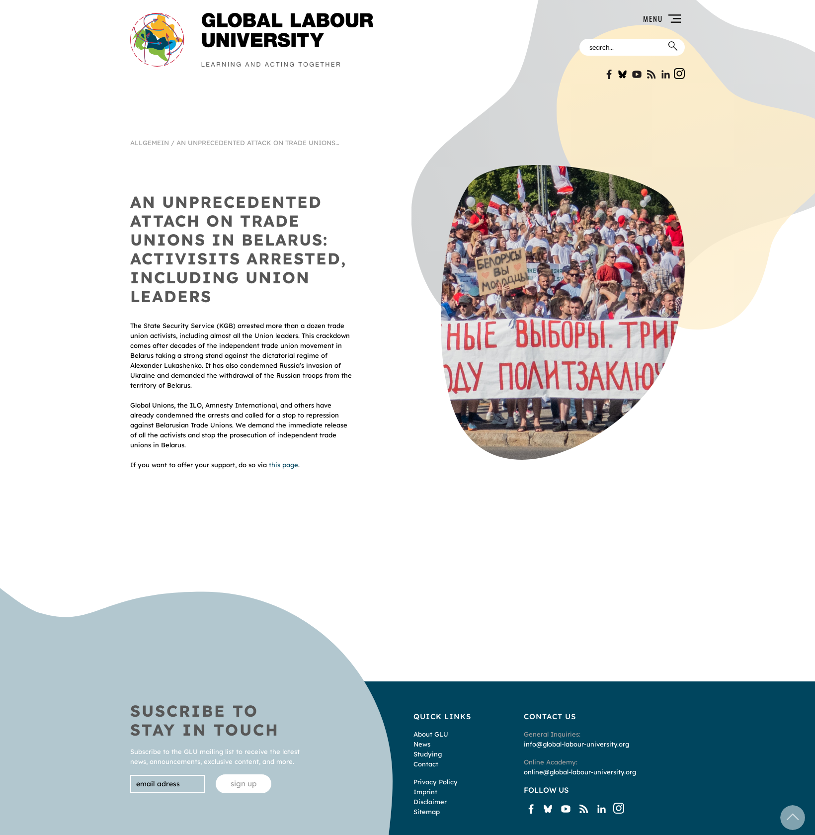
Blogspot (651, 74)
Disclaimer (430, 802)
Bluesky (622, 74)
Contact (425, 764)
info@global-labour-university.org (576, 744)
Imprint (425, 792)
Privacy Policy (435, 782)
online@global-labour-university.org (580, 772)
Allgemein (149, 143)
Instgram (679, 73)
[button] (535, 18)
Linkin (665, 74)
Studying (427, 754)
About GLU (430, 734)
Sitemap (426, 812)
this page (283, 465)
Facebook (608, 74)
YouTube (637, 74)
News (421, 744)
